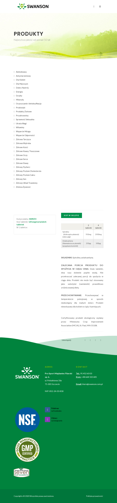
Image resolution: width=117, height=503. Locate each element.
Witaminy (20, 127)
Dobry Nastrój (22, 87)
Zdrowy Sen (21, 179)
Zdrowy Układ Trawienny (26, 183)
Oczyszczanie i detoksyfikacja (28, 103)
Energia (19, 92)
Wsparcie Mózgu (23, 131)
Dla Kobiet (20, 80)
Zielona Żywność (23, 187)
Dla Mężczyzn (22, 84)
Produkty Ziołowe (24, 111)
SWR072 (32, 219)
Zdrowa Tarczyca (23, 139)
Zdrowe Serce (22, 159)
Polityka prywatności (94, 496)
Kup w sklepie (71, 215)
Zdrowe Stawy (22, 163)
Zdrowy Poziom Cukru (25, 175)
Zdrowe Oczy (21, 155)
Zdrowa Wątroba (23, 143)
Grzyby (19, 95)
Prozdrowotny (22, 115)
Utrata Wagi (21, 123)
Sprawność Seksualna (25, 119)
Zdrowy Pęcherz (23, 167)
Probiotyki (20, 107)
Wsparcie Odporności (25, 135)
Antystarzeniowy (23, 76)
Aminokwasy (21, 72)
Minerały (20, 99)
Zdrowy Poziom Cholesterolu (28, 171)
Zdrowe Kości (22, 147)
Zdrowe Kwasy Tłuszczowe (27, 151)
